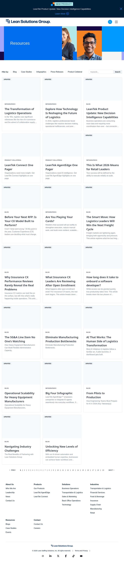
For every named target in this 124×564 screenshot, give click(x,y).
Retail (92, 513)
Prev (12, 470)
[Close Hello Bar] (121, 9)
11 (63, 470)
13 (73, 470)
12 (68, 470)
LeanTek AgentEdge (42, 492)
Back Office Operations (71, 501)
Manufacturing (96, 509)
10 (58, 470)
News (8, 497)
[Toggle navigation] (116, 22)
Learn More (62, 13)
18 (98, 470)
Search (117, 72)
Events (8, 532)
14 (78, 470)
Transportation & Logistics (72, 492)
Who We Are (11, 488)
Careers (37, 528)
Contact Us (10, 501)
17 (93, 470)
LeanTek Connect (41, 497)
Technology (66, 505)
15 (83, 470)
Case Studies (11, 528)
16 (88, 470)
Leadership (10, 492)
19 (103, 470)
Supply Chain (95, 505)
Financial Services (97, 492)
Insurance (94, 501)
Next (112, 470)
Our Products (39, 488)
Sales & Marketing (69, 497)
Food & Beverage (97, 497)
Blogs (8, 524)
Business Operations (70, 488)
